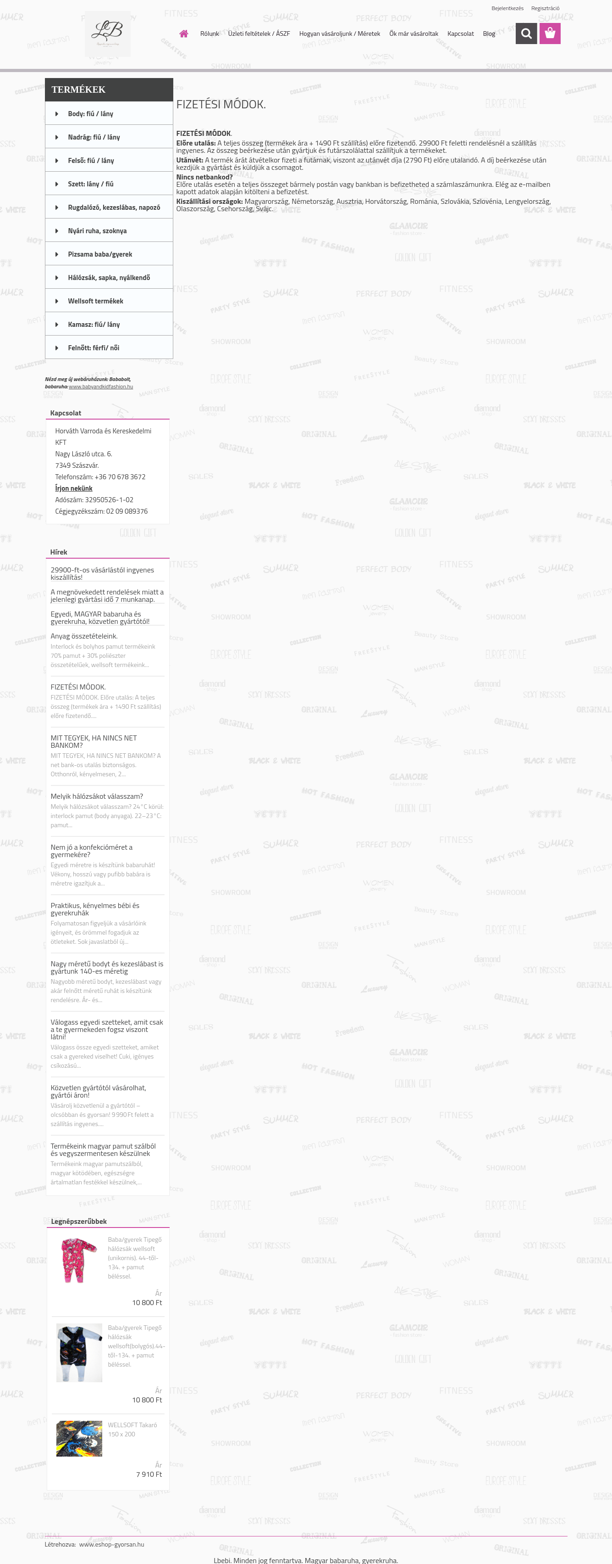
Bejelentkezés (508, 8)
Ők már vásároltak (413, 33)
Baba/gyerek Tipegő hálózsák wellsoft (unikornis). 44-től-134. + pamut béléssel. (134, 1258)
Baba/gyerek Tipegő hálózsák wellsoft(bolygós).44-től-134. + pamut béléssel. (136, 1346)
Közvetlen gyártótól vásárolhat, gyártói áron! (99, 1091)
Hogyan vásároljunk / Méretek (339, 33)
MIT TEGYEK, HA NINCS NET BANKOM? (94, 741)
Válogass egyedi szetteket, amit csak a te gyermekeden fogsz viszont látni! (107, 1029)
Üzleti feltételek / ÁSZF (259, 33)
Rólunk (209, 33)
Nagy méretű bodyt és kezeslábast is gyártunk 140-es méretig (107, 967)
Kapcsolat (460, 33)
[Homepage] (182, 33)
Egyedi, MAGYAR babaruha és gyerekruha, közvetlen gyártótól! (100, 617)
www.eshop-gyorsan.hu (111, 1544)
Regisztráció (545, 8)
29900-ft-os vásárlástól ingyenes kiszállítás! (102, 573)
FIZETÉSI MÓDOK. (78, 686)
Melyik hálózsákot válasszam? (97, 796)
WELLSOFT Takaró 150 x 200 (132, 1429)
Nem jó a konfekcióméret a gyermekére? (92, 850)
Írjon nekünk (74, 488)
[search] (526, 33)
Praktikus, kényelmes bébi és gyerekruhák (95, 909)
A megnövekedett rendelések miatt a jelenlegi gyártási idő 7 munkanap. (107, 595)
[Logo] (108, 34)
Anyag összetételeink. (84, 635)
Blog (489, 33)
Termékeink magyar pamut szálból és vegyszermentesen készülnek (103, 1149)
